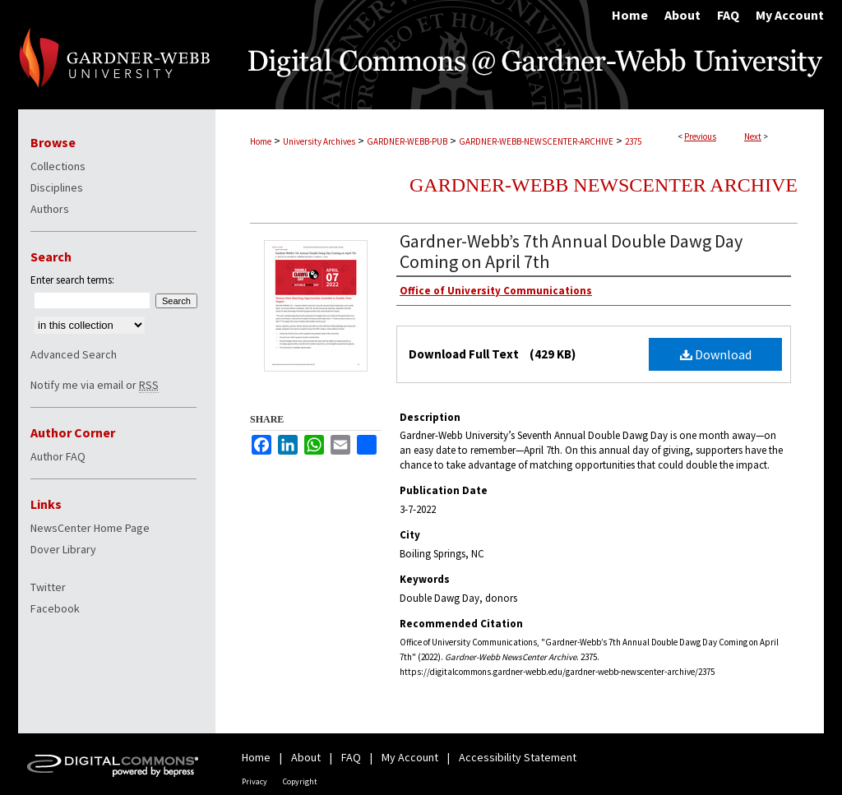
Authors (49, 208)
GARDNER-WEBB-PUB (407, 141)
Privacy (254, 781)
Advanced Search (73, 354)
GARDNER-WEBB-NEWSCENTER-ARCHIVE (536, 141)
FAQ (351, 757)
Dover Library (63, 549)
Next (752, 136)
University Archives (319, 141)
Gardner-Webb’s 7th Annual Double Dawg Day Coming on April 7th (571, 251)
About (306, 757)
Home (260, 141)
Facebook (55, 608)
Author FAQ (58, 456)
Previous (700, 136)
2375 (633, 141)
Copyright (300, 781)
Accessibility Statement (517, 757)
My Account (410, 757)
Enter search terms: (72, 280)
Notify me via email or (94, 384)
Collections (58, 166)
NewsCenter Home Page (90, 527)
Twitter (48, 587)
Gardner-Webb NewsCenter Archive (603, 185)
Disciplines (56, 187)
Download (716, 354)
